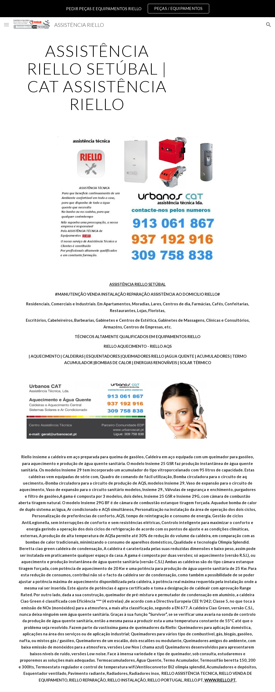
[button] (6, 24)
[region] (137, 8)
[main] (97, 77)
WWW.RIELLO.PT (220, 680)
